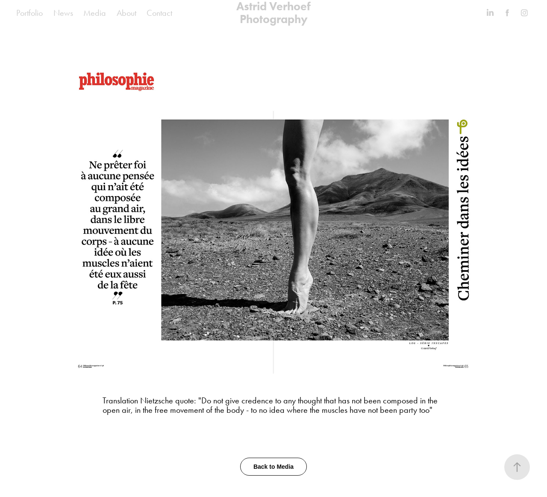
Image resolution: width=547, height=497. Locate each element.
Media (94, 13)
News (63, 13)
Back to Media (273, 466)
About (126, 13)
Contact (159, 13)
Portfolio (29, 13)
